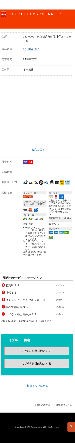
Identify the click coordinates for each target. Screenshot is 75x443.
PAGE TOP (71, 427)
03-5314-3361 (31, 49)
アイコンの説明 (40, 405)
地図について (63, 405)
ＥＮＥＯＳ (12, 4)
